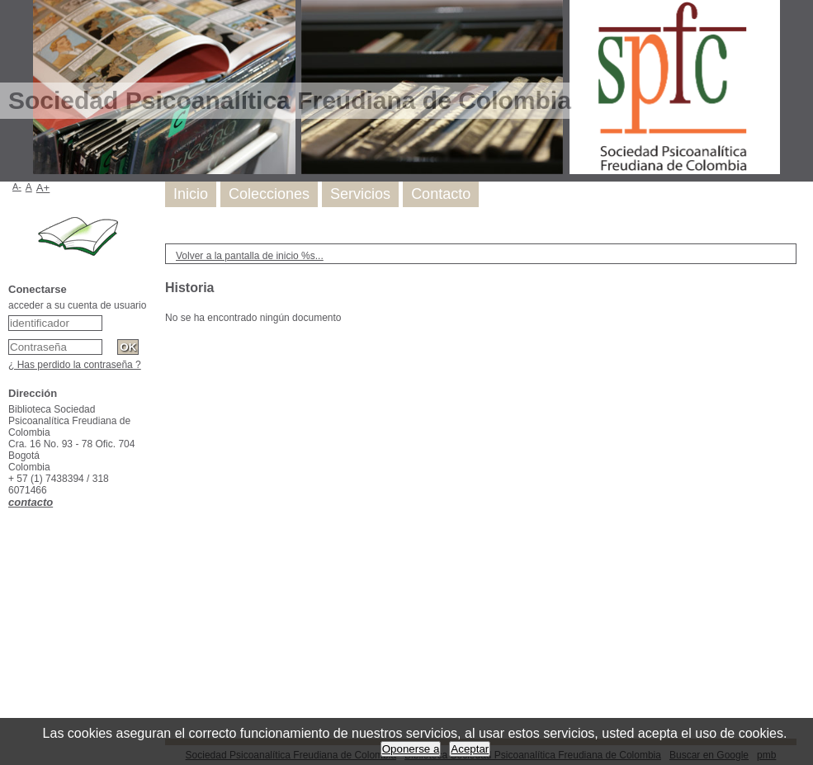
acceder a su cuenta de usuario (77, 305)
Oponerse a (411, 749)
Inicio (190, 194)
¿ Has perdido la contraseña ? (74, 365)
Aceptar (470, 749)
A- (16, 186)
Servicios (360, 194)
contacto (30, 502)
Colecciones (269, 194)
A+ (43, 188)
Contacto (440, 194)
